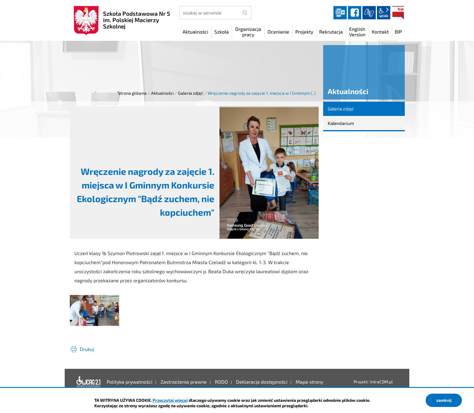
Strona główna (132, 93)
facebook (354, 12)
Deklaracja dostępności (88, 381)
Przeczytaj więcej (170, 400)
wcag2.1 (383, 12)
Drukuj (87, 349)
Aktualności (162, 93)
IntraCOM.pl (381, 381)
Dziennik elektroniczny (340, 12)
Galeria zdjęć (190, 93)
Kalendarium (341, 123)
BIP (398, 12)
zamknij (444, 400)
